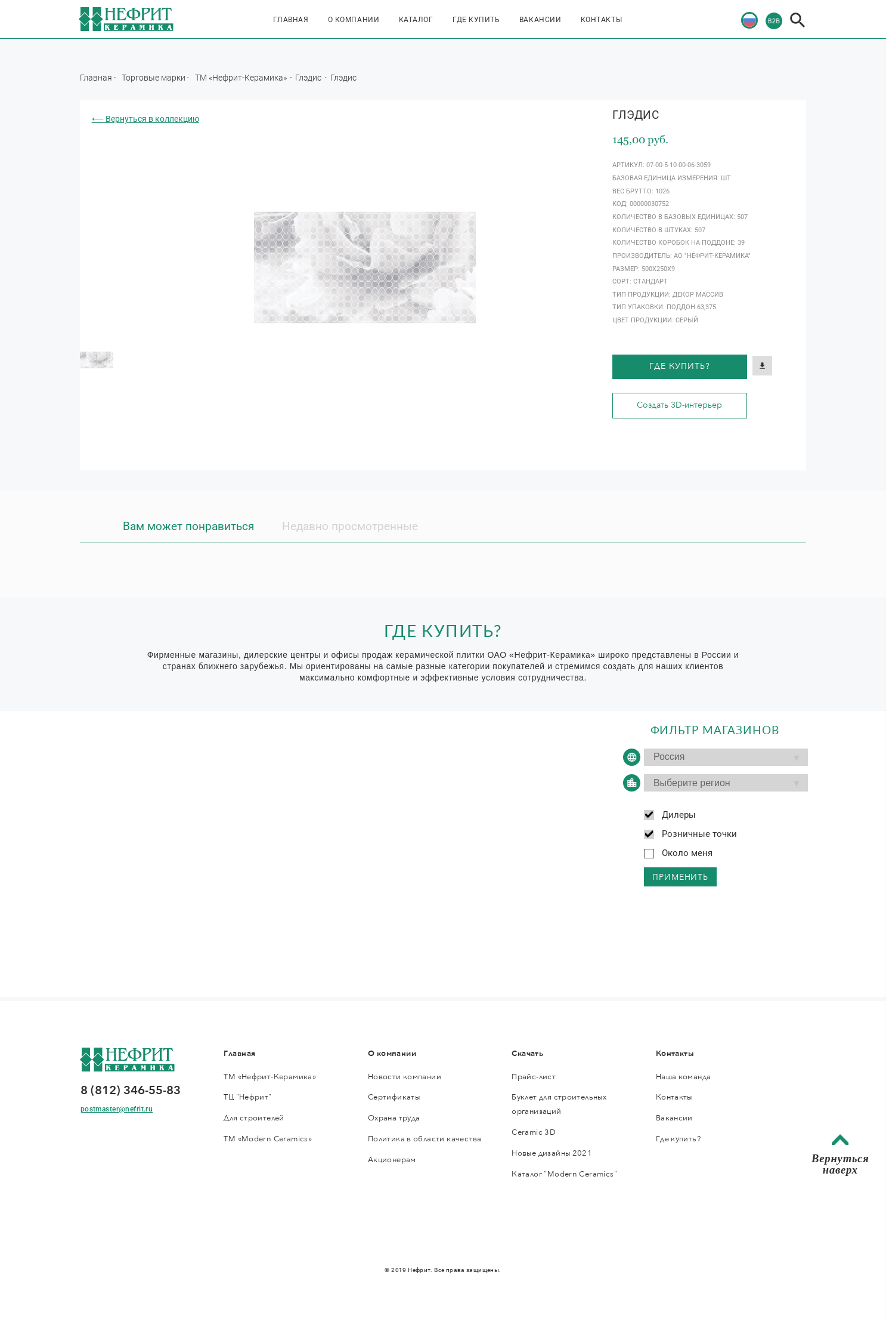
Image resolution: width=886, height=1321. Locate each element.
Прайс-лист (534, 1076)
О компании (353, 20)
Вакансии (540, 20)
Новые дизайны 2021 (552, 1153)
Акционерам (392, 1159)
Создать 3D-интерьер (679, 405)
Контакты (601, 20)
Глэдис (309, 77)
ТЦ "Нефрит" (247, 1097)
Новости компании (404, 1076)
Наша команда (683, 1076)
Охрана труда (394, 1118)
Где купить (476, 20)
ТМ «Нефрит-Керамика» (242, 77)
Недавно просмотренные (350, 526)
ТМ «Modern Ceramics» (268, 1139)
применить (680, 877)
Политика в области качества (424, 1139)
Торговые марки (153, 77)
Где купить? (679, 366)
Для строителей (254, 1118)
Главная (290, 20)
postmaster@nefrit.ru (116, 1109)
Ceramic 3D (534, 1132)
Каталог (416, 20)
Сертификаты (394, 1097)
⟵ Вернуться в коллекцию (145, 119)
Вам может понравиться (188, 526)
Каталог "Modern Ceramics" (564, 1174)
